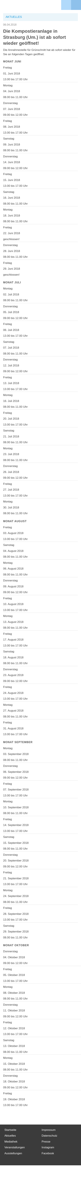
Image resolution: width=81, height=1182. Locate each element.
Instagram (48, 1147)
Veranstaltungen (14, 1147)
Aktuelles (10, 1135)
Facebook (48, 1153)
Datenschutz (49, 1135)
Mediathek (10, 1141)
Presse (46, 1141)
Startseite (10, 1129)
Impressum (49, 1129)
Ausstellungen (13, 1153)
